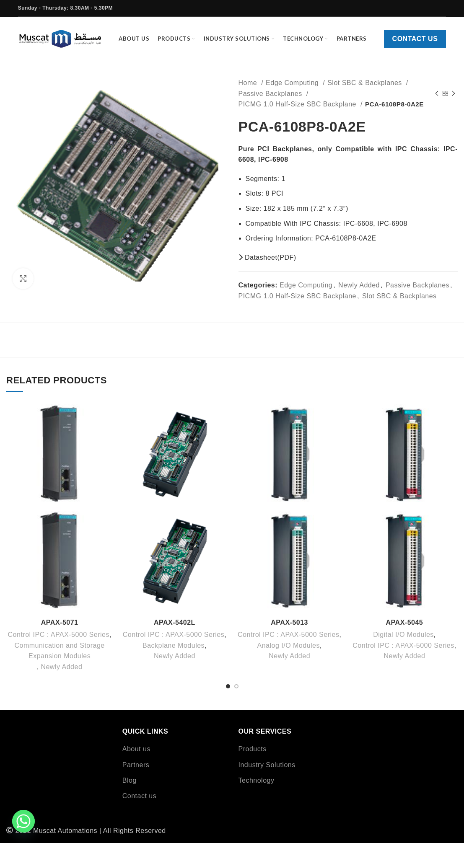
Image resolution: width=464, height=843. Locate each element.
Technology (256, 780)
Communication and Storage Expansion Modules (59, 651)
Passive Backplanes (271, 93)
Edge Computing (293, 82)
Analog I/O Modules (288, 645)
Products (252, 748)
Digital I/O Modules (403, 634)
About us (136, 748)
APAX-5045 (404, 622)
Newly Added (359, 285)
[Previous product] (437, 93)
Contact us (415, 38)
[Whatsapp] (23, 821)
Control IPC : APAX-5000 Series (58, 634)
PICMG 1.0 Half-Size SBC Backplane (298, 104)
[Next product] (453, 93)
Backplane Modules (174, 645)
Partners (135, 764)
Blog (129, 780)
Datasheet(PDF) (267, 257)
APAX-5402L (174, 622)
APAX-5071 (59, 622)
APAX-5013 (289, 622)
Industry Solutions (267, 764)
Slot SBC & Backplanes (365, 82)
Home (248, 82)
